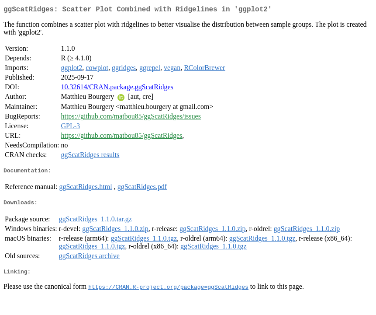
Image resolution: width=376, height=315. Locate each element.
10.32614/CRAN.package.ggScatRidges (117, 88)
